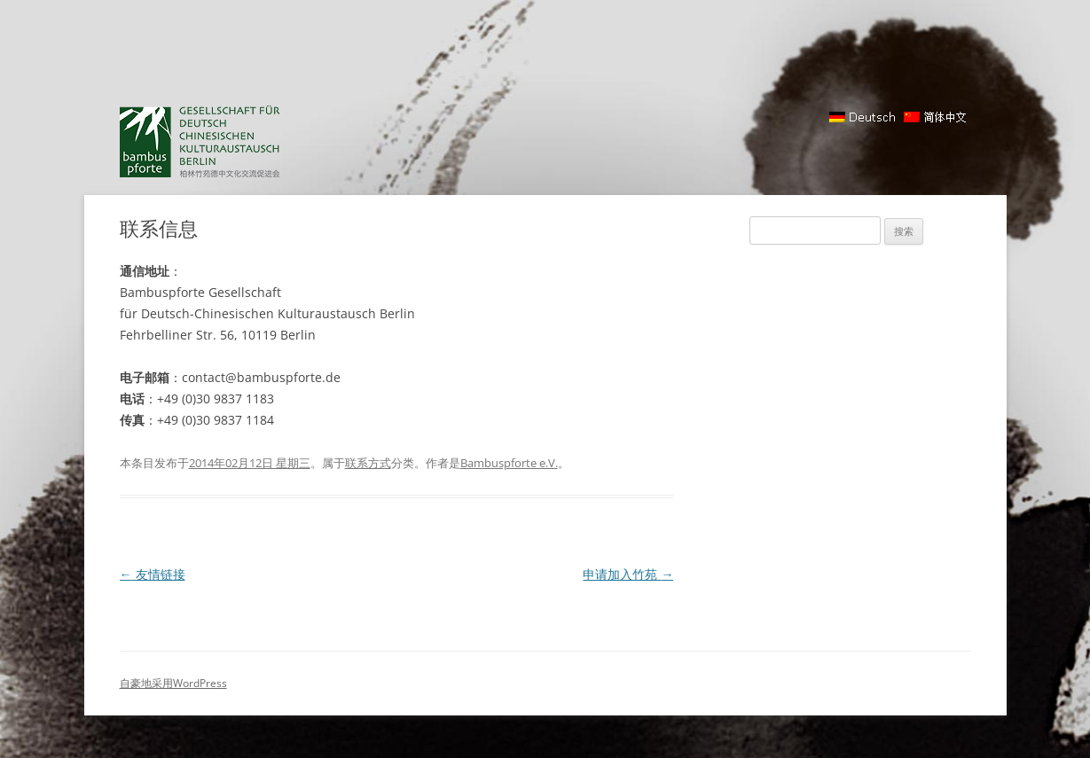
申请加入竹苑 (628, 574)
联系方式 (368, 463)
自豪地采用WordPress (173, 683)
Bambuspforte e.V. (509, 463)
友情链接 (152, 574)
